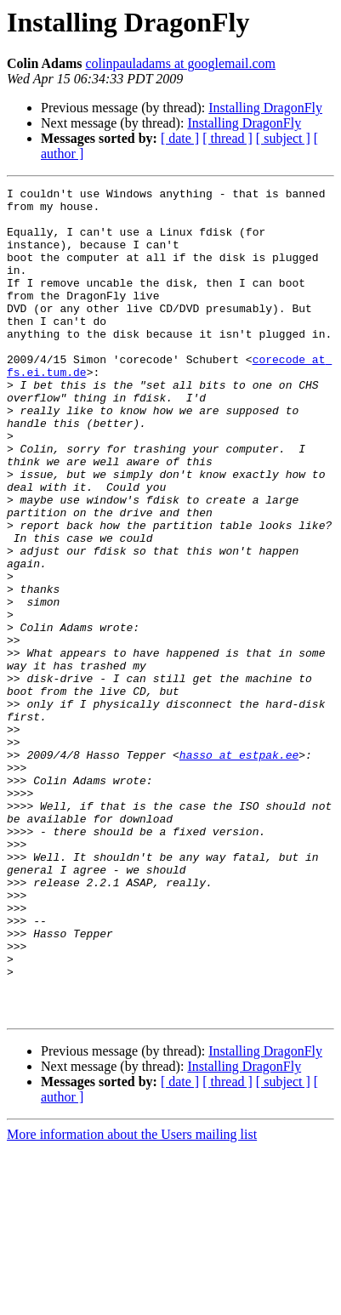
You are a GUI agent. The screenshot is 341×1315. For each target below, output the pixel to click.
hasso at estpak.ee (238, 869)
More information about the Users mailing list (132, 1300)
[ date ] (180, 138)
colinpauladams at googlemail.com (180, 63)
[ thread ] (227, 138)
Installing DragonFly (265, 107)
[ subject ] (283, 138)
